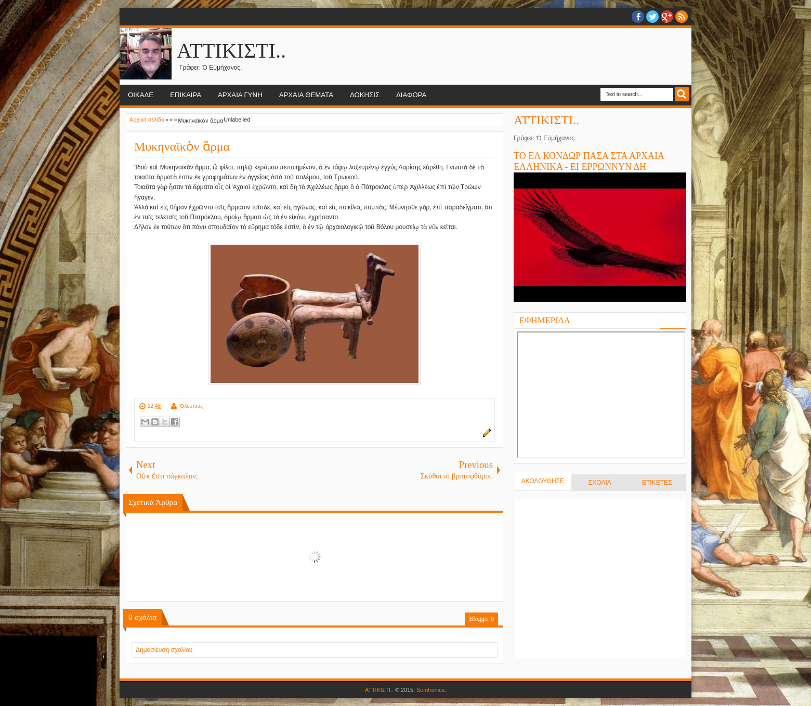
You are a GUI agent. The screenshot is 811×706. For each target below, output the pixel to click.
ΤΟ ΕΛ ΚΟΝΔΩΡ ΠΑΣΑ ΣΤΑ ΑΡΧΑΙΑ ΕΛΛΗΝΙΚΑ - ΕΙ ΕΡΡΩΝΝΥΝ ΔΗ (589, 161)
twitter (652, 16)
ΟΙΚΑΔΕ (140, 95)
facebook (638, 16)
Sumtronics (430, 690)
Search (682, 94)
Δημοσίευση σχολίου (164, 650)
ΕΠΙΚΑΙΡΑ (185, 95)
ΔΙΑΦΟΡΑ (411, 95)
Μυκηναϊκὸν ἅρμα (182, 146)
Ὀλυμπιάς (191, 406)
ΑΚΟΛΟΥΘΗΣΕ (542, 481)
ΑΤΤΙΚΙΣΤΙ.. (231, 50)
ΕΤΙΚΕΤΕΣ (657, 482)
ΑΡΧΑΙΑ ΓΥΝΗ (240, 95)
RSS (681, 16)
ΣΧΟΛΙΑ (599, 482)
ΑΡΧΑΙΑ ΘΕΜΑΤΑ (306, 95)
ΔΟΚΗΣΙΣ (365, 95)
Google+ (667, 16)
